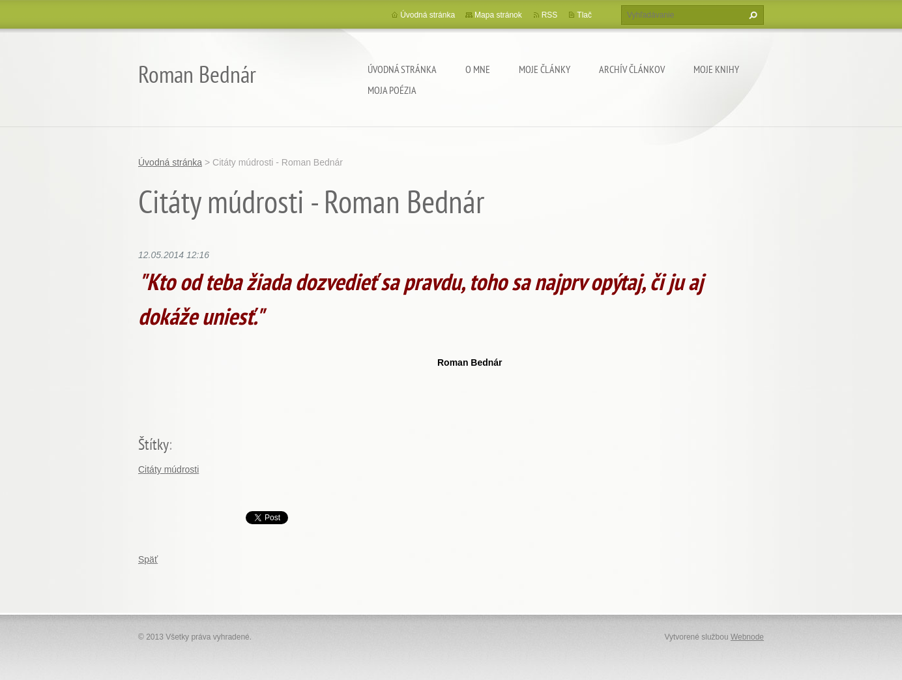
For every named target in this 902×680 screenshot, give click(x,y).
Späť (148, 559)
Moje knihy (716, 69)
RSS (550, 15)
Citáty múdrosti (168, 469)
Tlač (584, 15)
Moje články (544, 69)
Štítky (153, 444)
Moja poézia (392, 89)
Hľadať (751, 15)
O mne (477, 69)
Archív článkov (632, 69)
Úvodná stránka (402, 69)
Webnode (747, 637)
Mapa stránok (498, 15)
